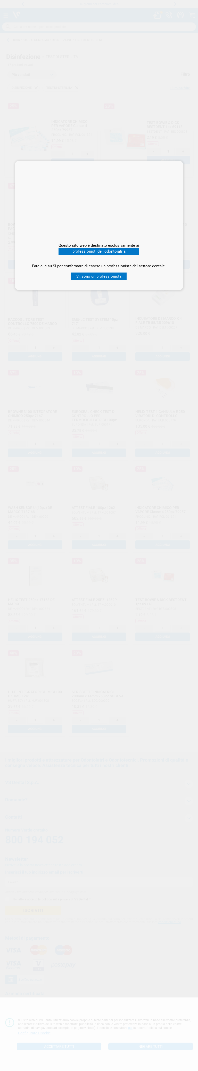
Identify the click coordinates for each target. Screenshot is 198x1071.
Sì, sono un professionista (98, 276)
